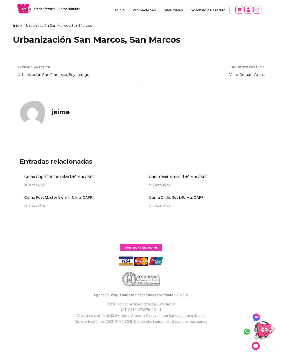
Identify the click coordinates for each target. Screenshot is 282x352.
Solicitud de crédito (208, 10)
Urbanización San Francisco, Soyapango (54, 75)
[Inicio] (17, 25)
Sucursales (173, 10)
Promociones (144, 10)
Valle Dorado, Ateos (247, 75)
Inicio (120, 10)
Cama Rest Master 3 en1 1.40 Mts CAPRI (58, 197)
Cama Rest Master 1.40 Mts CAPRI (178, 176)
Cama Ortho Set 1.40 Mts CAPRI (176, 197)
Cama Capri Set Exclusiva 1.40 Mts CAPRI (59, 176)
